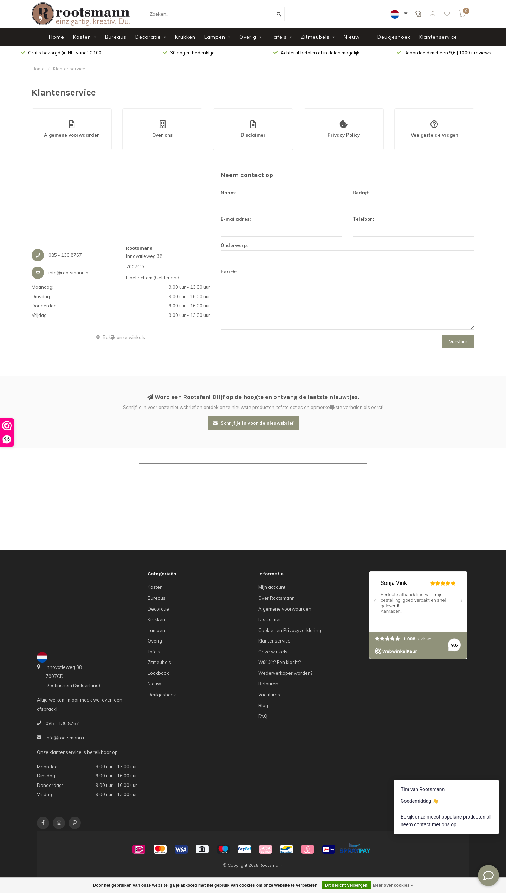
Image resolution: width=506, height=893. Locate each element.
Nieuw (352, 37)
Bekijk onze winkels (120, 337)
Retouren (268, 683)
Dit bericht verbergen (346, 885)
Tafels (279, 37)
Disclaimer (269, 619)
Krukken (185, 37)
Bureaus (115, 37)
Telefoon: (363, 219)
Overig (248, 37)
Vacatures (269, 694)
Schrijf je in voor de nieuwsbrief (253, 423)
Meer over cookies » (393, 885)
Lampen (214, 37)
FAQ (262, 716)
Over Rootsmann (276, 598)
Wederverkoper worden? (285, 673)
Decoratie (148, 37)
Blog (263, 705)
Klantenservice (438, 37)
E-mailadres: (236, 219)
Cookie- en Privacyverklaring (289, 630)
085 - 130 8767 (62, 723)
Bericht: (229, 271)
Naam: (228, 192)
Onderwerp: (234, 245)
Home (56, 37)
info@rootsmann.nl (66, 738)
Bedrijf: (361, 192)
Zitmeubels (315, 37)
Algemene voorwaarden (284, 609)
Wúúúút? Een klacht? (279, 662)
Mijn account (271, 587)
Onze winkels (272, 651)
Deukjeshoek (393, 37)
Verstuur (458, 341)
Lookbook (158, 673)
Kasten (82, 37)
